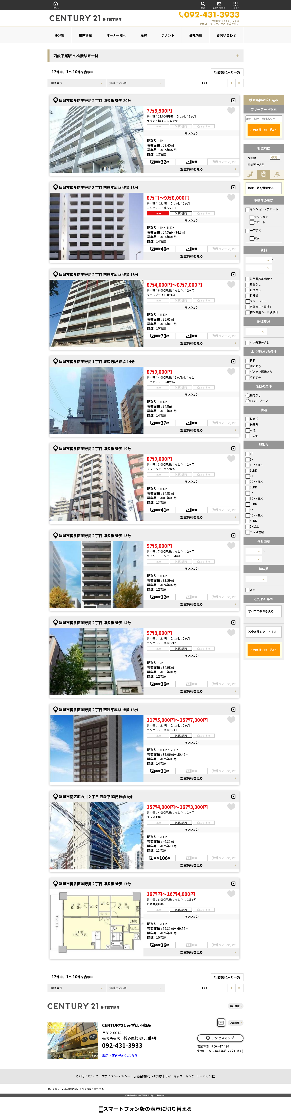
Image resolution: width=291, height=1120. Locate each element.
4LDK (251, 521)
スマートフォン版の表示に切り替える (147, 1108)
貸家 (254, 238)
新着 (250, 360)
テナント (167, 35)
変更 (274, 157)
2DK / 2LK (254, 482)
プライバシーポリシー (116, 1076)
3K (249, 493)
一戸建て (253, 230)
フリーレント (256, 301)
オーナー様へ (116, 35)
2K (249, 476)
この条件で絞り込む (263, 129)
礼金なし (253, 290)
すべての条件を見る (261, 611)
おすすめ (253, 377)
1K (249, 459)
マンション (259, 217)
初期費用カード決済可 (262, 312)
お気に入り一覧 (227, 72)
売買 (143, 35)
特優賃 (252, 295)
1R (249, 454)
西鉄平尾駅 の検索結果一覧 (76, 56)
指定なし (253, 395)
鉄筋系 (252, 419)
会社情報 (195, 35)
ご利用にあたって (87, 1076)
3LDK (251, 504)
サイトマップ (173, 1076)
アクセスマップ (219, 1038)
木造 (250, 430)
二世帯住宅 (255, 532)
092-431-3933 (122, 1045)
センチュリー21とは (200, 1076)
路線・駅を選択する (261, 188)
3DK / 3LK (254, 498)
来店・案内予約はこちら (120, 1055)
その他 (252, 436)
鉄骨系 (252, 424)
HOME (55, 5)
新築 (250, 590)
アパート (257, 222)
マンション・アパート (262, 209)
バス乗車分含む (258, 342)
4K (249, 510)
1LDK (251, 470)
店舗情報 (234, 1022)
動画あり (253, 366)
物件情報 (85, 35)
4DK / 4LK (254, 515)
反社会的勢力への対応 (148, 1076)
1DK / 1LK (254, 465)
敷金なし (253, 284)
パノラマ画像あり (259, 371)
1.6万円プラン (257, 401)
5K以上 (252, 526)
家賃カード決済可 (259, 307)
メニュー (235, 5)
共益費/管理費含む (259, 279)
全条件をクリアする (262, 631)
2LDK (251, 487)
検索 (203, 5)
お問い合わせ (219, 5)
